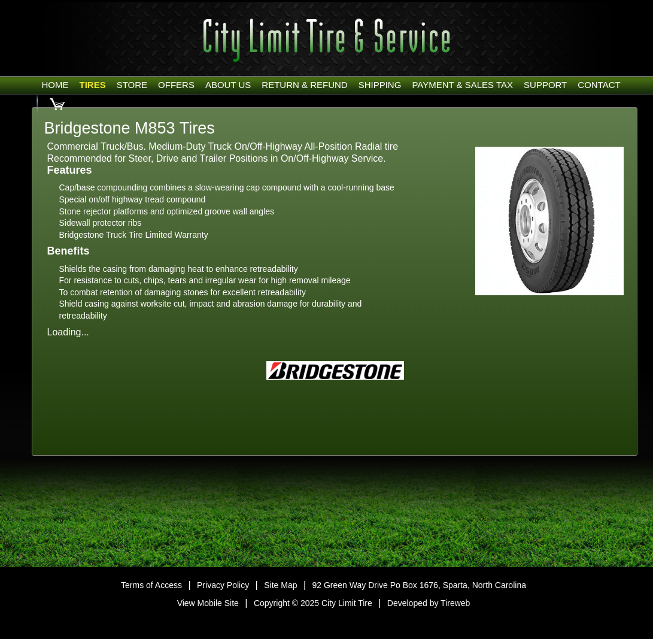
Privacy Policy (223, 585)
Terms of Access (151, 585)
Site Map (280, 585)
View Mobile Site (208, 603)
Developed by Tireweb (428, 603)
